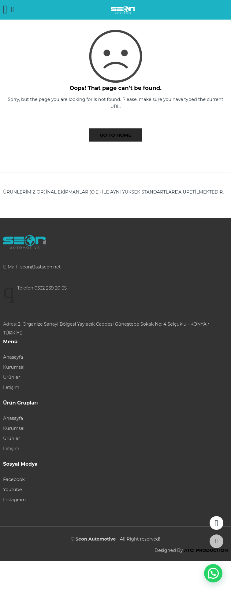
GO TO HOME (116, 135)
